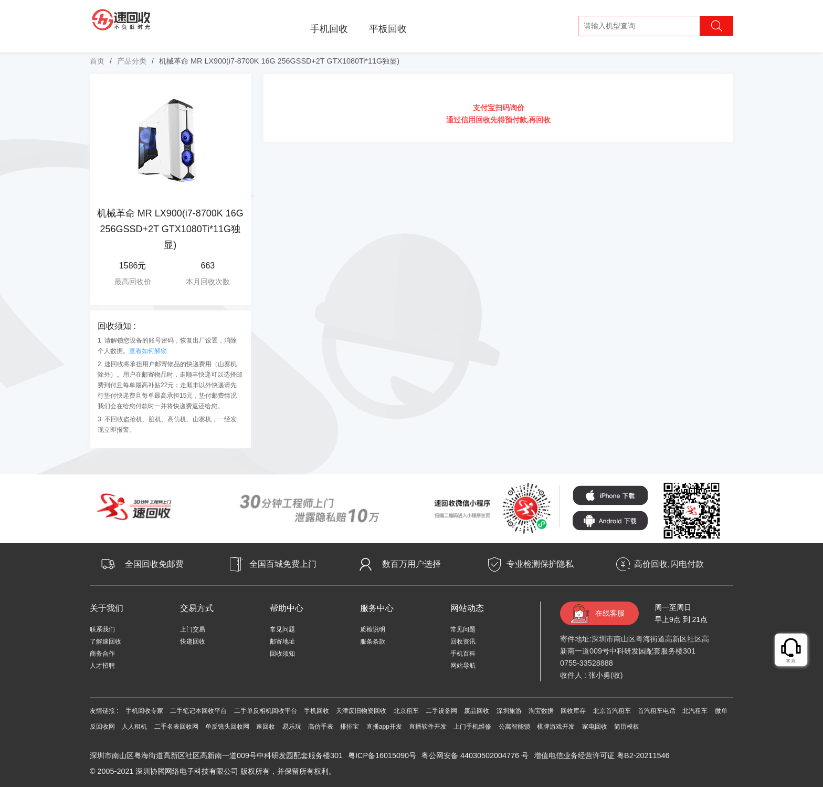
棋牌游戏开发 (556, 726)
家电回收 (594, 726)
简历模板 (626, 726)
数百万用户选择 (411, 564)
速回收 (265, 726)
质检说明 (372, 629)
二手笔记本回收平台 (198, 710)
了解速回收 (105, 641)
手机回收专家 (144, 710)
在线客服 (610, 613)
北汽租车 (695, 710)
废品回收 (476, 710)
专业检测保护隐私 (540, 564)
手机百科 (463, 653)
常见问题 (282, 629)
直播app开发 (384, 726)
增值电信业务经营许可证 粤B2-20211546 (601, 755)
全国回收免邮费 (154, 564)
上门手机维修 (472, 726)
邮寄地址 (282, 641)
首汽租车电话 (657, 710)
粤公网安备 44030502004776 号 (475, 755)
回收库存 (573, 710)
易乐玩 (291, 726)
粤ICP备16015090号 (382, 755)
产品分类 (131, 61)
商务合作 (102, 653)
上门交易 (192, 629)
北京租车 (406, 710)
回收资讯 (463, 641)
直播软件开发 (428, 726)
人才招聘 (102, 665)
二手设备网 (441, 710)
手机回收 (329, 29)
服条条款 (372, 641)
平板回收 (388, 29)
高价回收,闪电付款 (668, 564)
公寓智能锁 (514, 726)
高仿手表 (320, 726)
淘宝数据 (541, 710)
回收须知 (282, 653)
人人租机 (134, 726)
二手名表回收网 (176, 726)
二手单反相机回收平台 (265, 710)
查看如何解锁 (148, 351)
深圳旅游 (509, 710)
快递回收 (192, 641)
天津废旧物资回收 (361, 710)
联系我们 (102, 629)
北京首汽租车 (612, 710)
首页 (97, 61)
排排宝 (349, 726)
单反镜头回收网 (227, 726)
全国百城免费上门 (282, 564)
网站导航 (463, 665)
